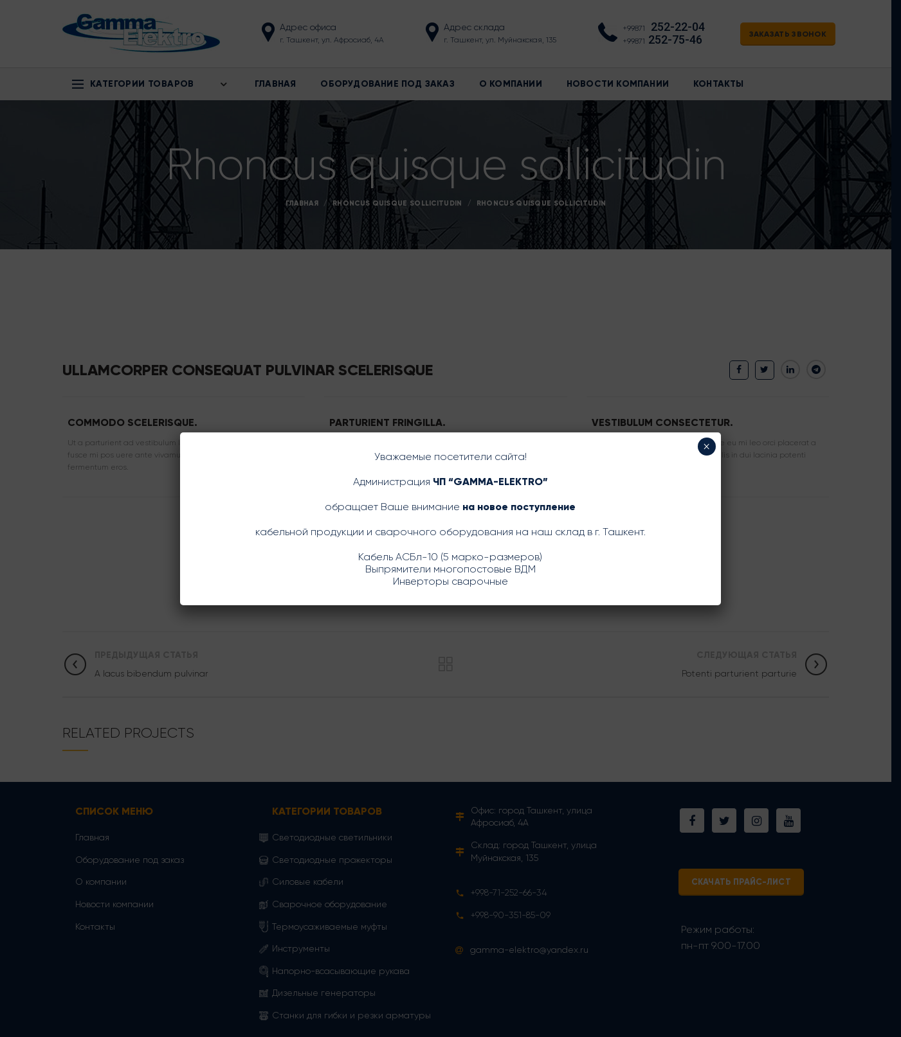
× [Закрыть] (706, 446)
